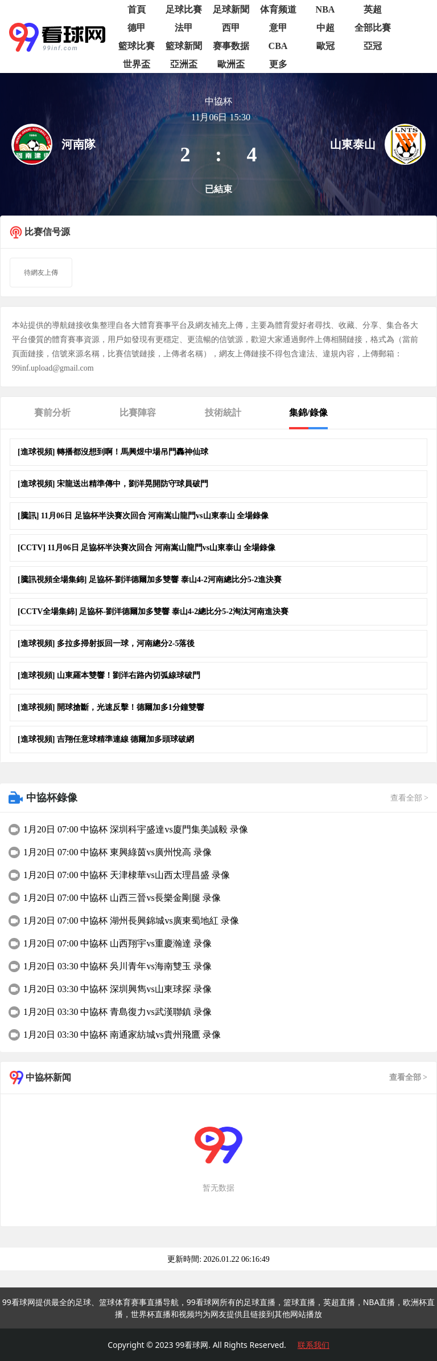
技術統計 (223, 412)
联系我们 (313, 1344)
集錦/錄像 (308, 412)
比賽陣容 (137, 412)
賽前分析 (52, 412)
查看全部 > (409, 798)
